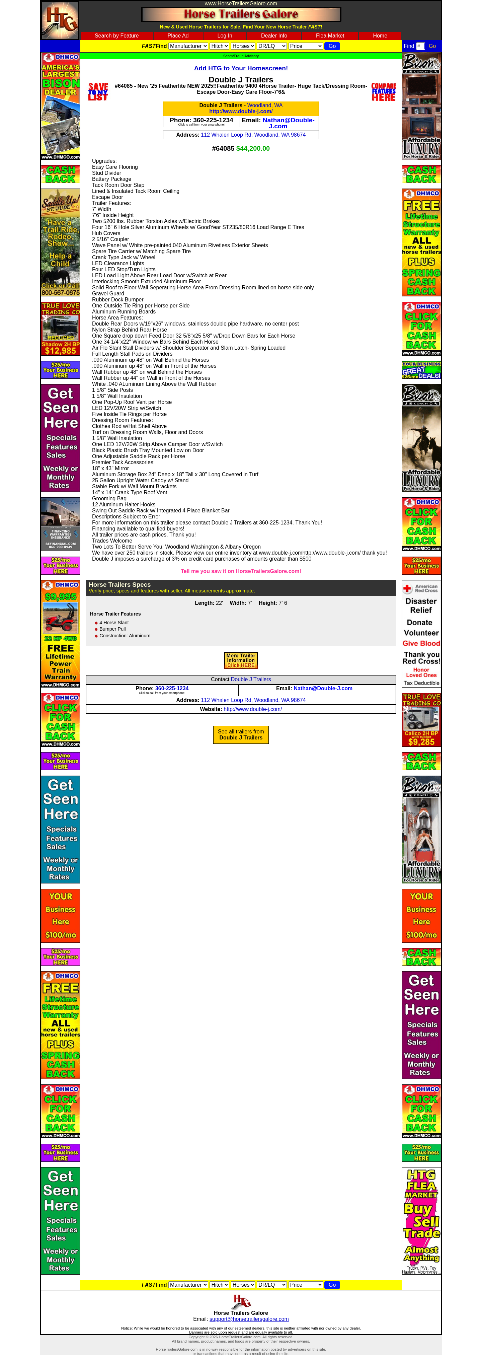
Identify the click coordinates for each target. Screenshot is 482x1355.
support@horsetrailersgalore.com (249, 1319)
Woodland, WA (265, 105)
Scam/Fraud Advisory (241, 56)
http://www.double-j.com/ (241, 111)
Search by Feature (117, 36)
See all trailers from (241, 734)
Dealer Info (274, 36)
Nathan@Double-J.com (289, 123)
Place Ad (177, 36)
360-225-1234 (213, 120)
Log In (225, 36)
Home (380, 36)
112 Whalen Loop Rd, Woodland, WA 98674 (253, 135)
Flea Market (330, 36)
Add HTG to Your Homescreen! (241, 68)
